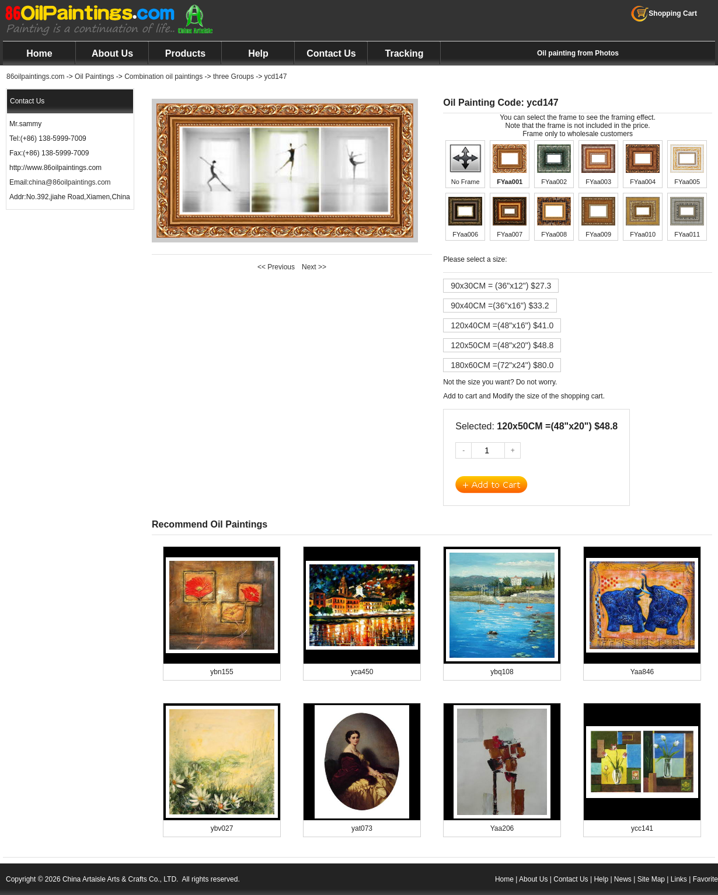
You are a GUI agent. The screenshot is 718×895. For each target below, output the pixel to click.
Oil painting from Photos (578, 53)
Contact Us (330, 53)
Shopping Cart (664, 13)
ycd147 (275, 76)
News (623, 879)
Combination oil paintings (163, 76)
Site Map (651, 879)
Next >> (314, 267)
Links (679, 879)
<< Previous (276, 267)
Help (258, 53)
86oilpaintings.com (35, 76)
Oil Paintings (94, 76)
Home (39, 53)
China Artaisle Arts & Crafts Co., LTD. (120, 879)
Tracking (404, 53)
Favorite (705, 879)
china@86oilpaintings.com (69, 182)
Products (185, 53)
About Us (112, 53)
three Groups (233, 76)
